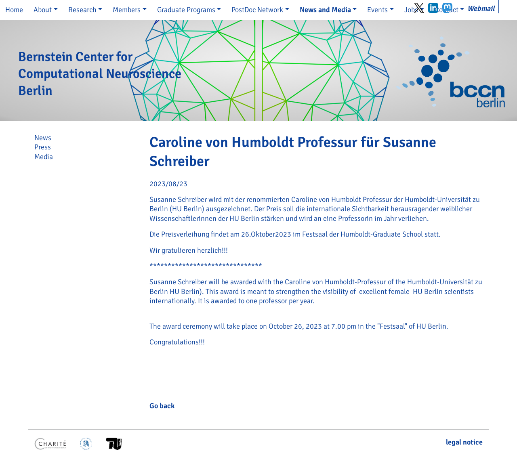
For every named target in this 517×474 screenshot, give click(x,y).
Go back (161, 405)
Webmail (480, 8)
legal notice (464, 442)
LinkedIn (433, 8)
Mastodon (447, 8)
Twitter (419, 8)
